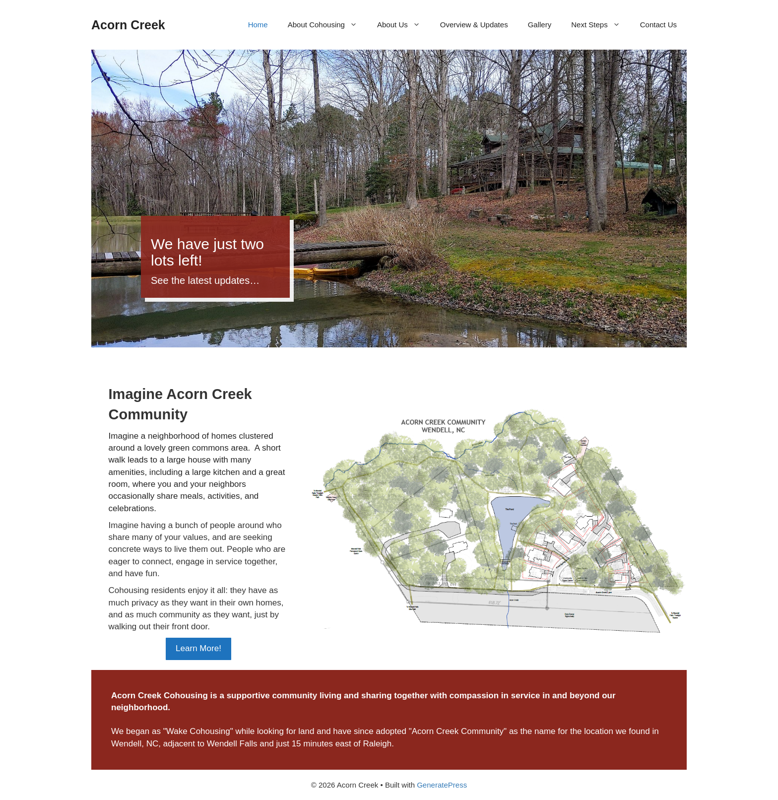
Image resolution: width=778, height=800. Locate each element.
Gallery (540, 24)
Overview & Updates (474, 24)
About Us (403, 25)
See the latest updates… (205, 280)
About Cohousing (327, 25)
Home (258, 24)
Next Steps (600, 25)
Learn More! (198, 648)
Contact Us (658, 24)
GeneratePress (442, 785)
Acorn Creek (128, 25)
